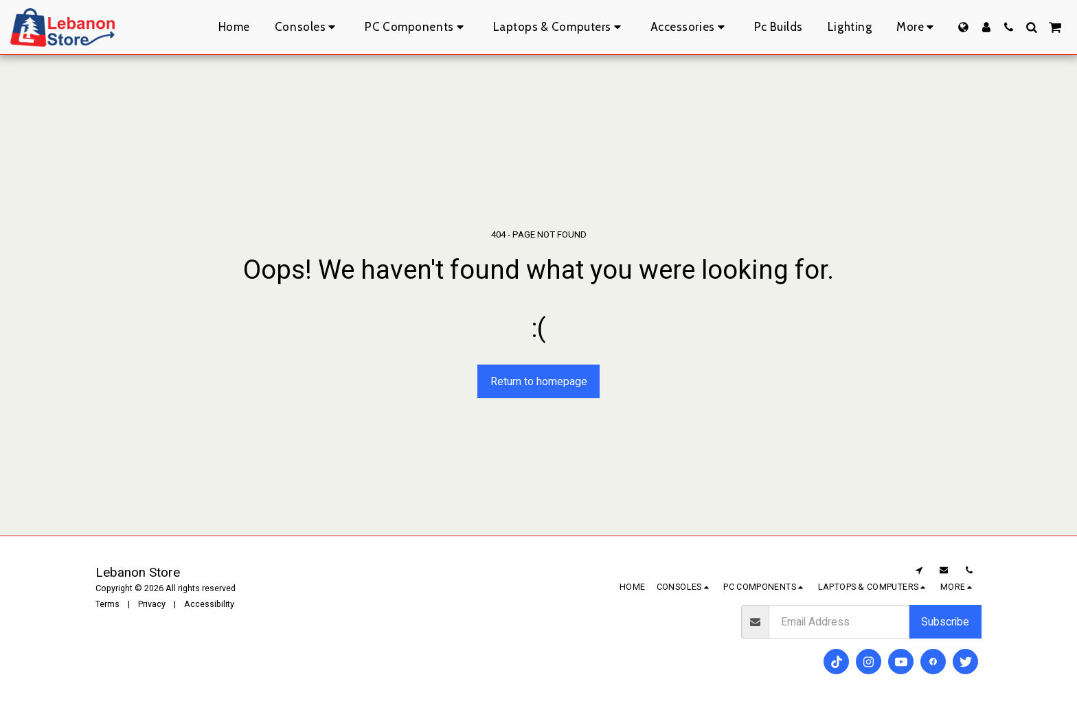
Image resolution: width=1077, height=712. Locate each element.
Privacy (152, 604)
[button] (1008, 27)
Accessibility (209, 604)
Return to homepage (538, 381)
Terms (107, 604)
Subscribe (945, 621)
